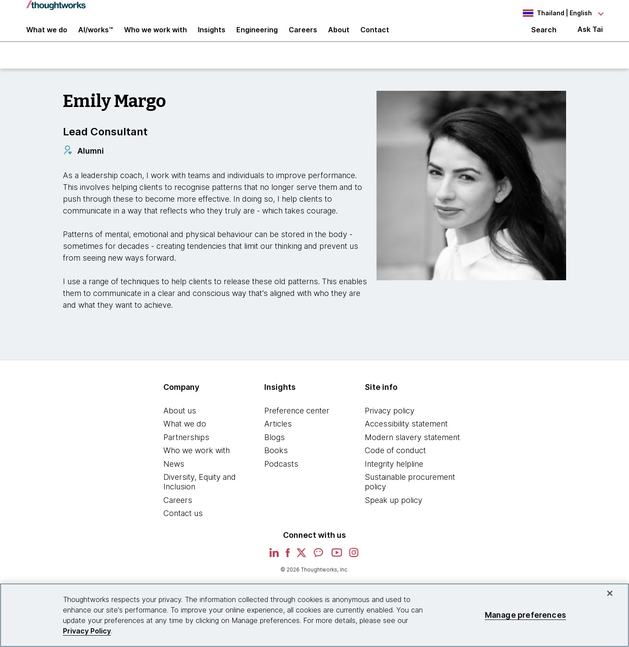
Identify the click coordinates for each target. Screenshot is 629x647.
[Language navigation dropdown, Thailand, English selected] (555, 13)
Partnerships (186, 447)
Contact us (183, 523)
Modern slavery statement (412, 447)
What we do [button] (46, 35)
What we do (184, 434)
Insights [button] (211, 35)
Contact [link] (374, 35)
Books (276, 460)
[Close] (609, 593)
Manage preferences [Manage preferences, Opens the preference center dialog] (525, 614)
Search (543, 35)
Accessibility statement (406, 434)
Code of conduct (395, 460)
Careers (177, 510)
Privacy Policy (87, 630)
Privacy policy (390, 420)
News (173, 474)
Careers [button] (303, 35)
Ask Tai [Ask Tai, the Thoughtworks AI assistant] (590, 35)
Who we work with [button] (155, 35)
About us (179, 420)
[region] (314, 615)
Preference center (296, 420)
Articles (278, 434)
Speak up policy (393, 510)
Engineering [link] (257, 35)
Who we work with (196, 460)
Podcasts (281, 474)
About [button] (338, 35)
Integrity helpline (394, 474)
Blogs (274, 447)
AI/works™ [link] (95, 35)
